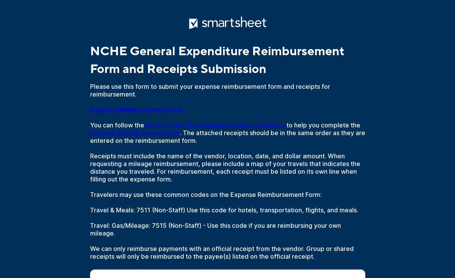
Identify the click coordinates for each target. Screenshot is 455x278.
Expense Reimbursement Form (135, 133)
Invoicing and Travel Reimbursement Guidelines (215, 125)
